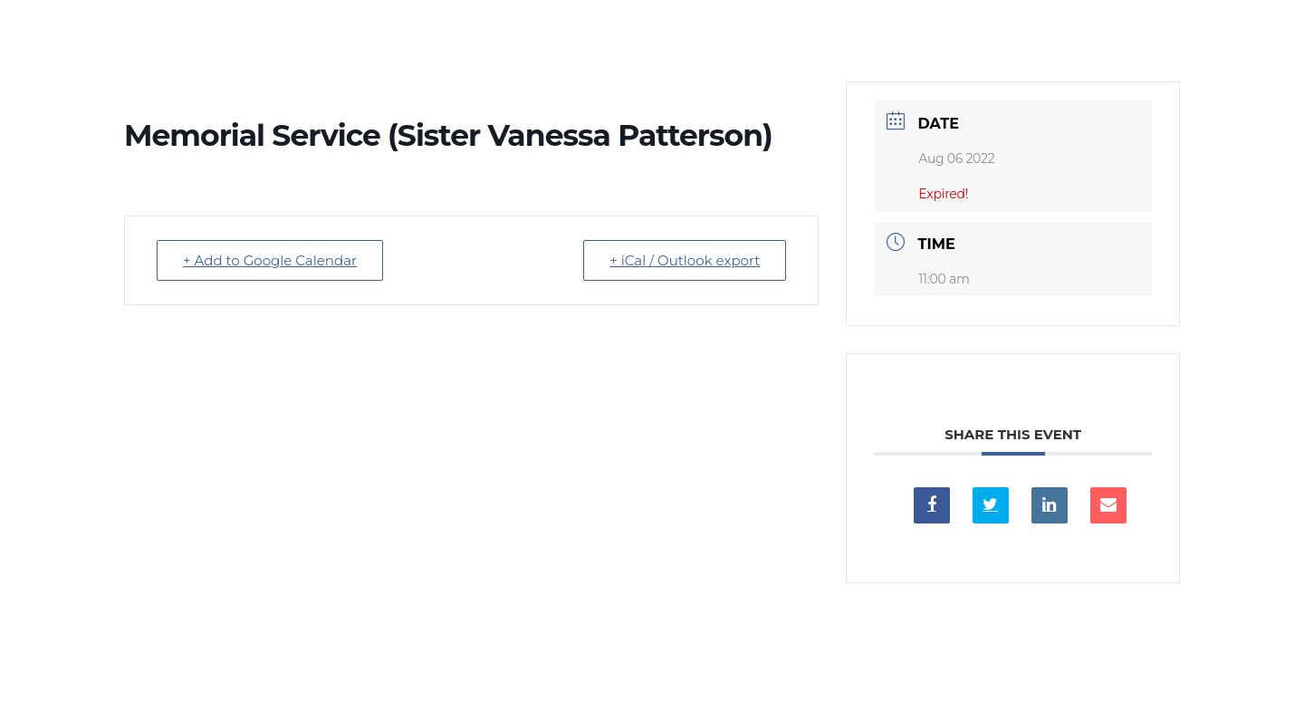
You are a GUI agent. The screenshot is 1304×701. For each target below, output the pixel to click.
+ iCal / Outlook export (684, 260)
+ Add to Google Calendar (270, 260)
